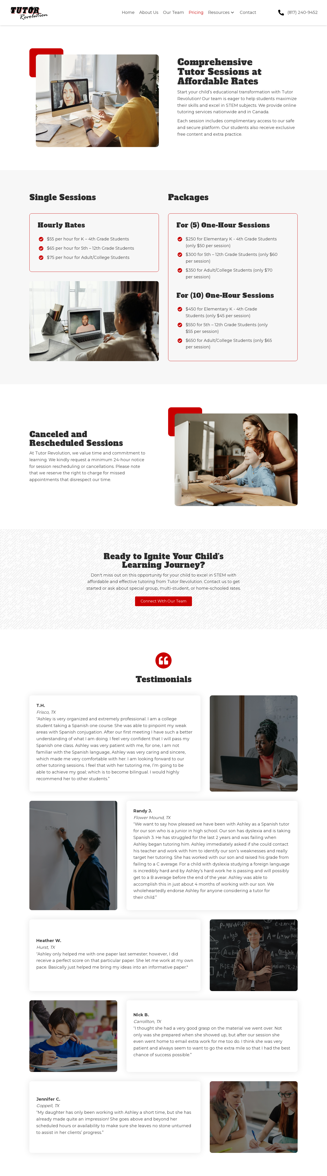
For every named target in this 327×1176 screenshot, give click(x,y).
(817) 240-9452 (302, 12)
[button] (232, 12)
